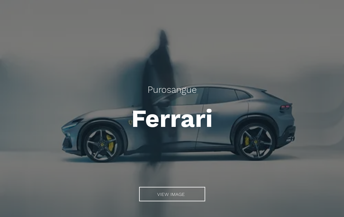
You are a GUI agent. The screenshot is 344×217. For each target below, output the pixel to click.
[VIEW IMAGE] (172, 194)
